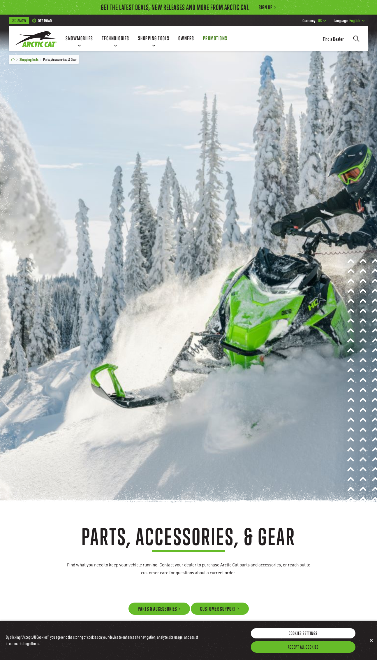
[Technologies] (116, 38)
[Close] (371, 646)
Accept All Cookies (303, 652)
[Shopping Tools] (154, 38)
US (314, 20)
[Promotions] (215, 38)
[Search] (356, 38)
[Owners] (186, 38)
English (349, 20)
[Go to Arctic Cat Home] (36, 38)
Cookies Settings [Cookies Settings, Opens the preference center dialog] (303, 638)
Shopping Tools (29, 59)
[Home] (13, 59)
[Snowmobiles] (79, 38)
